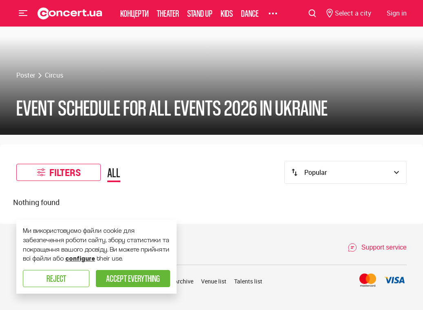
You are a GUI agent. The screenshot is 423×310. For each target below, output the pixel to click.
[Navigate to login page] (397, 18)
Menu (23, 18)
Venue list (213, 281)
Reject (56, 278)
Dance (250, 18)
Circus (54, 75)
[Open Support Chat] (377, 247)
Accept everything (133, 278)
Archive (183, 281)
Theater (168, 18)
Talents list (248, 281)
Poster (25, 75)
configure (80, 258)
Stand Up (200, 18)
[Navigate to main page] (70, 18)
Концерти (134, 18)
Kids (227, 18)
